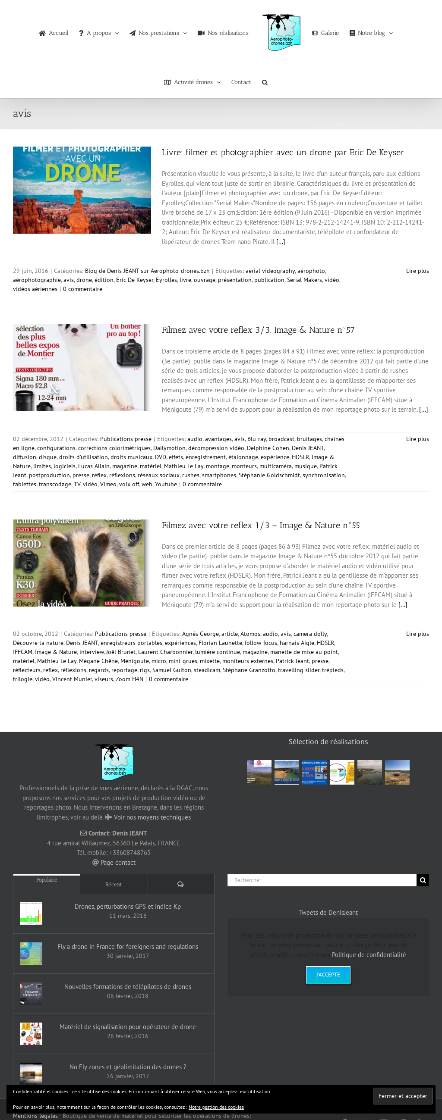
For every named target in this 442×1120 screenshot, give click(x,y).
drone (84, 280)
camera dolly (310, 634)
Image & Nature (56, 652)
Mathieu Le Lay (183, 466)
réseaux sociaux (159, 475)
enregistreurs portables (131, 643)
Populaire (46, 879)
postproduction (49, 475)
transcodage (55, 484)
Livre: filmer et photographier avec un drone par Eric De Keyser (283, 152)
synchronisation (324, 475)
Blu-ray (256, 439)
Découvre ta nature (38, 643)
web (147, 484)
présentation (235, 280)
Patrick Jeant (292, 661)
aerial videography (270, 271)
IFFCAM (22, 652)
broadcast (281, 439)
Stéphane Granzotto (249, 670)
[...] (280, 242)
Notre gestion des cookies (216, 1107)
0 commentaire (82, 289)
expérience (275, 457)
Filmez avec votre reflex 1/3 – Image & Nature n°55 (261, 525)
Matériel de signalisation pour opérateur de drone (128, 1027)
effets (176, 457)
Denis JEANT (308, 448)
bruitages (309, 439)
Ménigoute (134, 661)
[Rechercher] (322, 880)
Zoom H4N (129, 679)
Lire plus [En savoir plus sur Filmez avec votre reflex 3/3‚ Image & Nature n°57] (417, 439)
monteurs (244, 466)
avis (68, 280)
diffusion (24, 457)
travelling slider (298, 670)
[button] (265, 80)
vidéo (332, 280)
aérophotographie (37, 280)
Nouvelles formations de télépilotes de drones (127, 986)
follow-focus (261, 643)
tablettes (24, 484)
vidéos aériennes (35, 289)
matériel (150, 466)
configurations (56, 448)
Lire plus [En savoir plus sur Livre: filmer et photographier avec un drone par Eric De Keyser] (417, 271)
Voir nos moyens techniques (152, 817)
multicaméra (275, 466)
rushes (190, 475)
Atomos (250, 634)
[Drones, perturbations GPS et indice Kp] (31, 913)
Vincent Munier (72, 679)
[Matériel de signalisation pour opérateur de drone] (31, 1034)
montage (217, 466)
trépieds (333, 670)
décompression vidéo (216, 448)
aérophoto (311, 271)
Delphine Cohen (268, 448)
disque (48, 457)
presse (81, 475)
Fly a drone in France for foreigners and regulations (127, 946)
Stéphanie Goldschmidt (269, 475)
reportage (124, 670)
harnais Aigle (297, 643)
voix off (129, 484)
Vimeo (108, 484)
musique (305, 466)
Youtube (166, 484)
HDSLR (300, 457)
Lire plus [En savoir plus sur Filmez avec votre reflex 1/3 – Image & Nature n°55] (417, 634)
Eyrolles (166, 280)
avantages (218, 439)
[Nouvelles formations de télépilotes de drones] (31, 993)
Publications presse (126, 439)
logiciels (65, 466)
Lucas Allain (94, 466)
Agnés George (200, 634)
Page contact (118, 862)
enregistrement (206, 457)
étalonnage (243, 457)
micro (159, 661)
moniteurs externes (247, 661)
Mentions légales (35, 1116)
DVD (160, 457)
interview (91, 652)
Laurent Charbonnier (165, 652)
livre (185, 280)
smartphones (219, 475)
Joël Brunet (121, 652)
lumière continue (217, 652)
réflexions (122, 475)
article (229, 634)
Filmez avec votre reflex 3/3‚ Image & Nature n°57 (258, 330)
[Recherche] (423, 880)
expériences (180, 643)
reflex (99, 475)
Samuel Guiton (171, 670)
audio (194, 439)
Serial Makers (304, 280)
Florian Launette (220, 643)
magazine (124, 466)
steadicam (207, 670)
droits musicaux (131, 457)
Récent (113, 884)
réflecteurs (27, 670)
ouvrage (204, 280)
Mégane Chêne (98, 661)
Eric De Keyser (134, 280)
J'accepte (328, 974)
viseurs (104, 679)
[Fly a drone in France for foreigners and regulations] (31, 953)
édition (104, 280)
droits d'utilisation (83, 457)
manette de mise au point (304, 652)
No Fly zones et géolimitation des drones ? (127, 1067)
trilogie (22, 679)
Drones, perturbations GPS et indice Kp (128, 906)
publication (269, 280)
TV (77, 484)
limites (42, 466)
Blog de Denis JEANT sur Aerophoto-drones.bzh (147, 271)
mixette (210, 661)
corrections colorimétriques (114, 448)
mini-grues (183, 661)
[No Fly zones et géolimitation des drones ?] (31, 1074)
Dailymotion (169, 448)
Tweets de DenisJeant (328, 912)
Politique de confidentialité (369, 955)
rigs (145, 670)
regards (99, 670)
